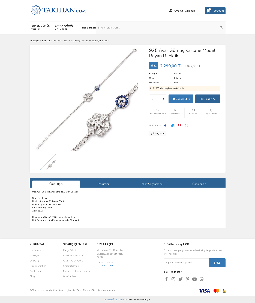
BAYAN (177, 73)
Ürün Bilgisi (56, 184)
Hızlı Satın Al (207, 99)
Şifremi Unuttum (38, 266)
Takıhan (177, 78)
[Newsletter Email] (186, 262)
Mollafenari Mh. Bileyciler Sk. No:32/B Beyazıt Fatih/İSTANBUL (110, 254)
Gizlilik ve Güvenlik (73, 260)
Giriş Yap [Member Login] (190, 10)
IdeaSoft (109, 299)
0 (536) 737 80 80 (105, 262)
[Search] (202, 27)
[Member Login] (170, 10)
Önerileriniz (199, 184)
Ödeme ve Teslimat (73, 255)
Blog (32, 276)
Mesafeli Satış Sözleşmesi (76, 271)
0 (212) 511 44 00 (105, 265)
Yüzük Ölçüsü (36, 271)
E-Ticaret (120, 299)
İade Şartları (69, 276)
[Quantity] (158, 98)
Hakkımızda (35, 250)
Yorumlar (103, 184)
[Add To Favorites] (158, 113)
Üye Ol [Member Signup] (178, 10)
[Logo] (58, 10)
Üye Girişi (35, 260)
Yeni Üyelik (35, 255)
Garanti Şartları (71, 266)
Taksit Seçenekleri (151, 184)
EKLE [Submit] (217, 262)
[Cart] (215, 10)
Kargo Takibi (69, 250)
